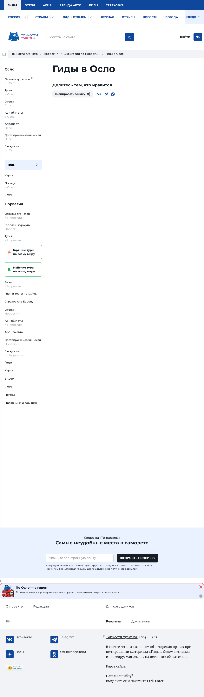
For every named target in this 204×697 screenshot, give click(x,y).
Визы (93, 5)
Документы (140, 621)
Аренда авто (70, 5)
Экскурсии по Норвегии (82, 54)
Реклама (113, 621)
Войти (185, 37)
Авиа (47, 5)
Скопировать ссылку (73, 94)
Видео (9, 378)
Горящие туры (23, 252)
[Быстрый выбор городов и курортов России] (25, 17)
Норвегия (51, 54)
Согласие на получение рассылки (116, 568)
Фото (8, 194)
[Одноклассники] (75, 651)
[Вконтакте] (98, 93)
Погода (171, 17)
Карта (9, 175)
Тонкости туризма (25, 54)
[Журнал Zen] (31, 651)
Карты (191, 17)
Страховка (115, 5)
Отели (30, 5)
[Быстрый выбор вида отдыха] (91, 17)
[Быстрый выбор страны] (52, 17)
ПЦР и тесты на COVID (21, 293)
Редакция (41, 606)
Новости (150, 17)
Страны (41, 17)
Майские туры (23, 269)
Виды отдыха (74, 17)
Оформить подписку (137, 558)
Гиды (11, 164)
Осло (9, 69)
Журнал (107, 17)
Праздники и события (21, 403)
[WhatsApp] (112, 93)
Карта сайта (116, 666)
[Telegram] (105, 93)
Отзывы (128, 17)
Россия (14, 17)
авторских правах (169, 647)
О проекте (14, 606)
